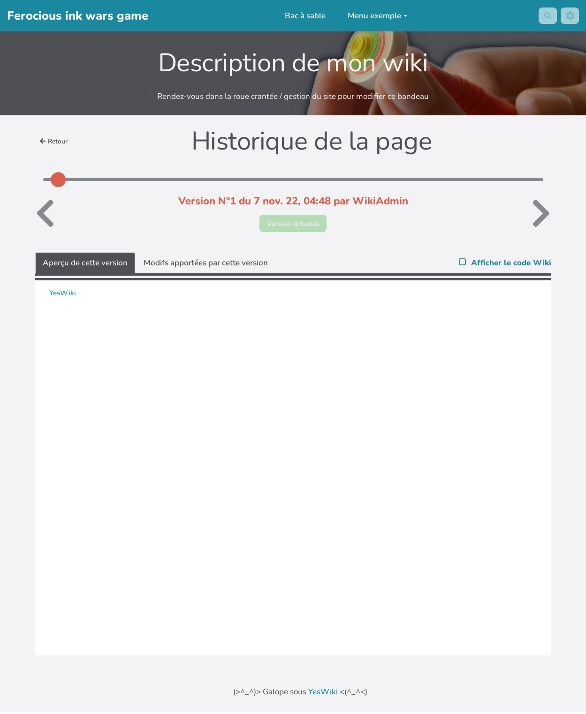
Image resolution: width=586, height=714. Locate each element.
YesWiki (323, 693)
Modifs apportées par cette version (206, 264)
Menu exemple (375, 15)
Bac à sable (302, 15)
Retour (55, 141)
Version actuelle (293, 224)
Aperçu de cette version (85, 264)
